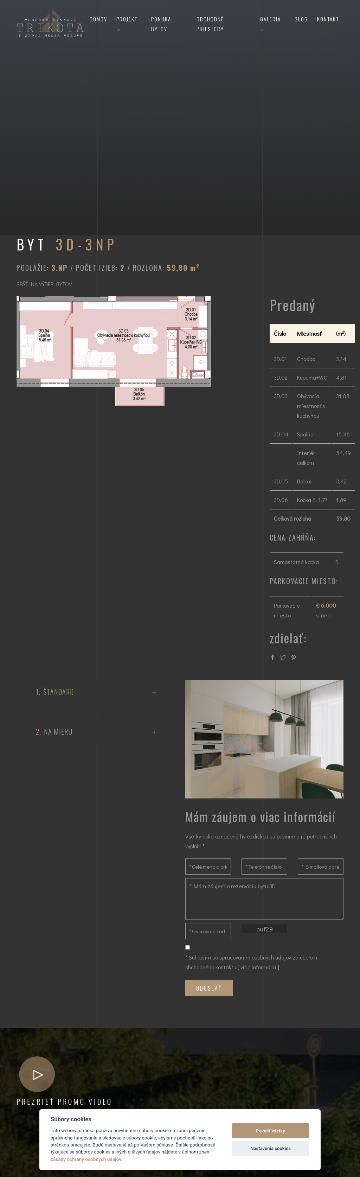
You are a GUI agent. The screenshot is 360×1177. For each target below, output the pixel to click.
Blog (301, 19)
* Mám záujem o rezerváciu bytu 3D (264, 898)
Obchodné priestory (210, 24)
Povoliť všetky (270, 1130)
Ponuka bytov (161, 24)
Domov (98, 19)
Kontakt (328, 19)
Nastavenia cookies (270, 1148)
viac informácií (258, 967)
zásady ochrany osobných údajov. (86, 1159)
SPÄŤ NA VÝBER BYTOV (44, 284)
